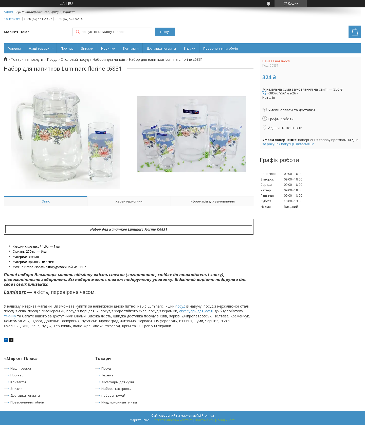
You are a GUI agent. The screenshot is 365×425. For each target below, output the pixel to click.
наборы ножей (113, 395)
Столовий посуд (75, 59)
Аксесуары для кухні (117, 382)
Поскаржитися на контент (172, 420)
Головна (14, 48)
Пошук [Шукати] (165, 32)
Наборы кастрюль (116, 388)
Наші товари (39, 48)
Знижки (87, 48)
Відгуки (189, 48)
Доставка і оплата (161, 48)
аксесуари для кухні (196, 311)
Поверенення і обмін (27, 402)
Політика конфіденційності (215, 420)
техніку (10, 316)
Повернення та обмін (220, 48)
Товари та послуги (27, 59)
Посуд (52, 59)
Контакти (131, 48)
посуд (180, 306)
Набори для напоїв (109, 59)
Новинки (108, 48)
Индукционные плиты (119, 402)
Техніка (107, 375)
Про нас (67, 48)
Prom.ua (208, 415)
